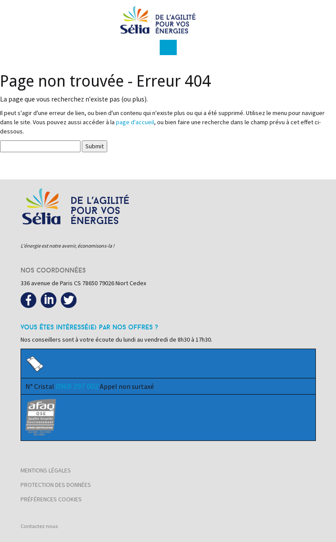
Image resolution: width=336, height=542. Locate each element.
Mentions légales (46, 470)
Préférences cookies (51, 499)
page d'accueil (135, 122)
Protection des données (56, 485)
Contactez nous (39, 526)
